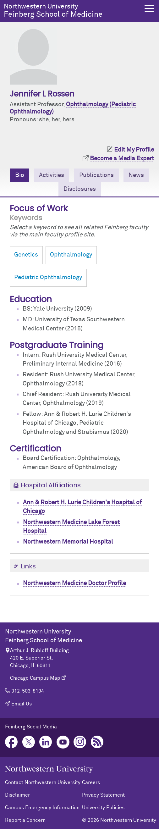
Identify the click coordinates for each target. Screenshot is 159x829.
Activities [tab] (51, 175)
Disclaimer (17, 795)
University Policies (103, 807)
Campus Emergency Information (42, 807)
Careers (91, 782)
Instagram (80, 742)
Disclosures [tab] (79, 189)
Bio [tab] (19, 175)
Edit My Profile (134, 150)
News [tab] (136, 175)
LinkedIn (45, 742)
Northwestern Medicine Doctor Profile (74, 583)
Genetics (26, 255)
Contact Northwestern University (42, 782)
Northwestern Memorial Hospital (68, 542)
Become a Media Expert (122, 159)
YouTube (63, 742)
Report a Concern (25, 820)
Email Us (21, 703)
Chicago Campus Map (35, 678)
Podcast (97, 742)
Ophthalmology (71, 255)
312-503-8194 (27, 691)
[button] (149, 8)
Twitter (28, 742)
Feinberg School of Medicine (70, 10)
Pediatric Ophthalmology (48, 277)
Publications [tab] (96, 175)
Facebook (11, 742)
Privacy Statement (103, 795)
